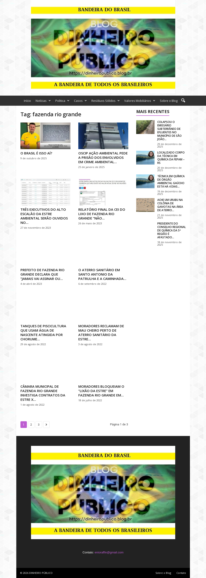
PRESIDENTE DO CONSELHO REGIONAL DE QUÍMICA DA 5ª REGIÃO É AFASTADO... (171, 230)
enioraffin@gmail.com (109, 552)
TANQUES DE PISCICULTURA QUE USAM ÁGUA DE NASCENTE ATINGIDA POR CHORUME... (43, 332)
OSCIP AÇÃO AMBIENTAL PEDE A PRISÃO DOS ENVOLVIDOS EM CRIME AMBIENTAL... (103, 157)
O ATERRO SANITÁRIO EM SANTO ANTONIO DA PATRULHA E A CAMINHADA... (102, 274)
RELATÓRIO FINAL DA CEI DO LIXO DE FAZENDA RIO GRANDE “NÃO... (101, 213)
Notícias (43, 101)
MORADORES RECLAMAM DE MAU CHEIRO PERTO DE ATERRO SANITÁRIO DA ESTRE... (101, 332)
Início (27, 101)
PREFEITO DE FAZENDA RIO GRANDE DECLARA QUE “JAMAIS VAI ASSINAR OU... (42, 274)
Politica (62, 101)
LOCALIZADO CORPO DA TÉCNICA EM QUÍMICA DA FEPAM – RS (171, 158)
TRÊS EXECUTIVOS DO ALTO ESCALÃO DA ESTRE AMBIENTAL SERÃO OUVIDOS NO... (44, 216)
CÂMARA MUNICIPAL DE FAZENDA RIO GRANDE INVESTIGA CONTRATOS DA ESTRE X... (42, 393)
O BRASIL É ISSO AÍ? (36, 153)
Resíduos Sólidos (105, 101)
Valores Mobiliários (139, 101)
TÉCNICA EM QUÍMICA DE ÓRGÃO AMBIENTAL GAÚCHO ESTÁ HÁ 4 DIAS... (171, 181)
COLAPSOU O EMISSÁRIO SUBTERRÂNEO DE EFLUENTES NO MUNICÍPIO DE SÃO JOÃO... (169, 130)
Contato (181, 573)
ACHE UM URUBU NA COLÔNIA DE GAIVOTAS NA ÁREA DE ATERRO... (170, 205)
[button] (183, 101)
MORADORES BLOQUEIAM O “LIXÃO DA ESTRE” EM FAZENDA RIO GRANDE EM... (101, 390)
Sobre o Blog (169, 101)
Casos (80, 101)
